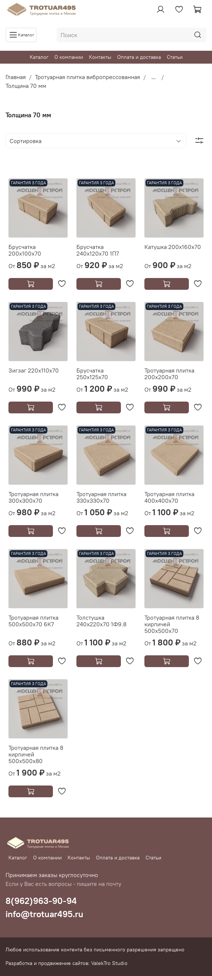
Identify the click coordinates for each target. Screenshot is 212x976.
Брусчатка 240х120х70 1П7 (97, 250)
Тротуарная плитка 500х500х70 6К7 (33, 621)
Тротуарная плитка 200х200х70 (169, 374)
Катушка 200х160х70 (172, 246)
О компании (68, 57)
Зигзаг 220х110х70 (33, 370)
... (153, 77)
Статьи (175, 57)
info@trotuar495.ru (44, 913)
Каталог (39, 57)
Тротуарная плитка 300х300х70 (33, 497)
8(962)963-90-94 (41, 900)
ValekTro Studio (109, 963)
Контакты (100, 57)
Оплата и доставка (139, 57)
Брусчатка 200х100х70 (24, 250)
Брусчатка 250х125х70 (92, 374)
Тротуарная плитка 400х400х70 (169, 497)
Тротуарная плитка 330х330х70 (101, 497)
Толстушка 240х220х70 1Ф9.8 (101, 621)
